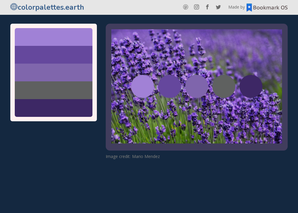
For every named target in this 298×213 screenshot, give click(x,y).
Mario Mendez (146, 156)
